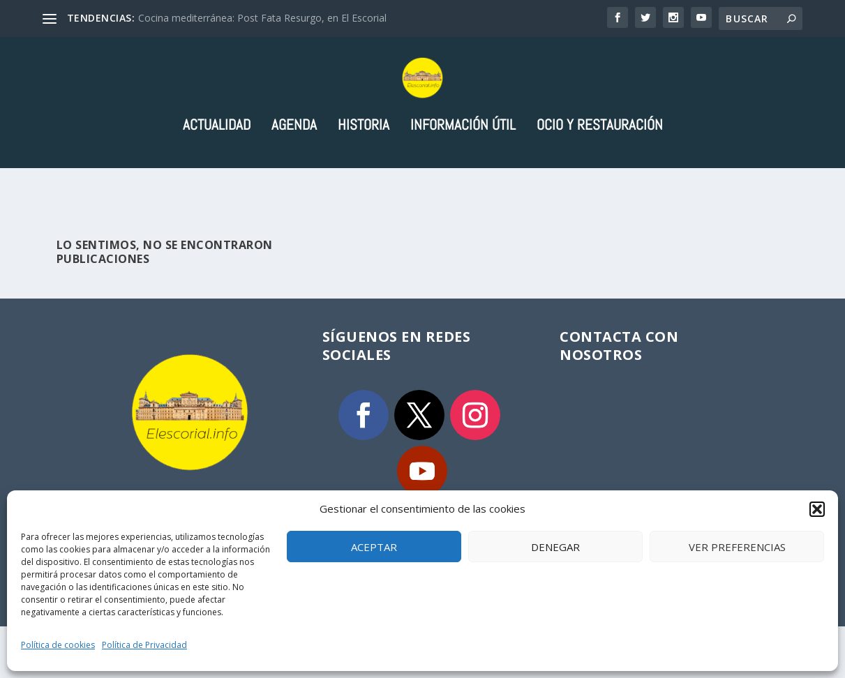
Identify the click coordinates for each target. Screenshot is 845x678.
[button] (817, 509)
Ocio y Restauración (600, 177)
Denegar (555, 547)
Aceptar (374, 547)
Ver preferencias (737, 547)
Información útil (463, 177)
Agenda (294, 177)
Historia (363, 177)
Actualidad (216, 177)
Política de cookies (58, 645)
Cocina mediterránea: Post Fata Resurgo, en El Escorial (262, 17)
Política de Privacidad (144, 645)
